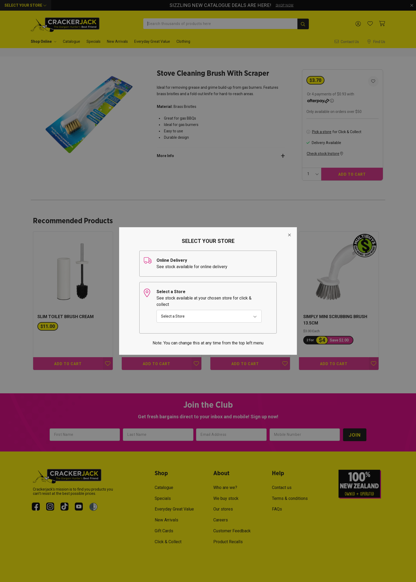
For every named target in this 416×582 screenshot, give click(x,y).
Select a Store (173, 316)
